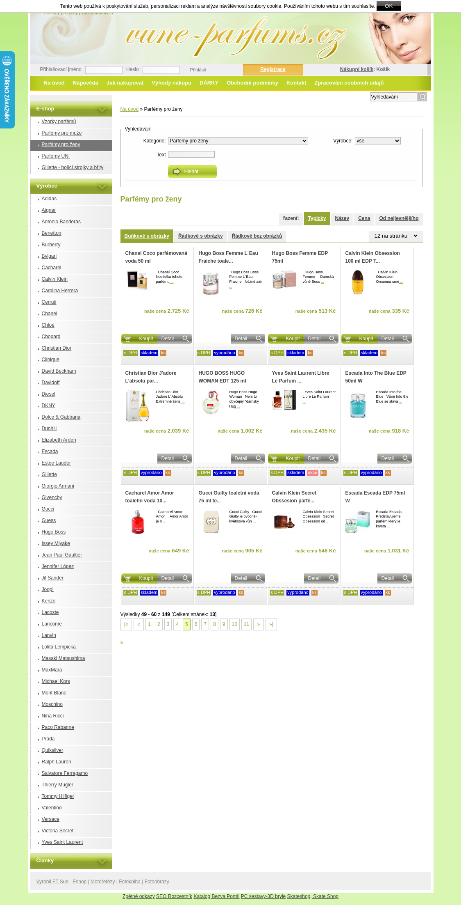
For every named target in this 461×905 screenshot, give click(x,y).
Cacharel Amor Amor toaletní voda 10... (149, 497)
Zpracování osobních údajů (349, 83)
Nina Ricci (53, 716)
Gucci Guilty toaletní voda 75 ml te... (229, 497)
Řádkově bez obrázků (257, 236)
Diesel (48, 394)
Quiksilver (53, 750)
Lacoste (50, 612)
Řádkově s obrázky (200, 236)
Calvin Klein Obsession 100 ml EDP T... (372, 257)
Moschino (52, 704)
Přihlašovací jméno (61, 69)
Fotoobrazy (157, 881)
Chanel (49, 313)
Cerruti (49, 302)
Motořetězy (103, 881)
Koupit (146, 338)
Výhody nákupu (171, 83)
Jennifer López (58, 566)
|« (126, 624)
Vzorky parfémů (59, 121)
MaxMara (52, 670)
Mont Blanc (54, 693)
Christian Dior (57, 348)
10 (234, 624)
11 (246, 624)
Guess (49, 520)
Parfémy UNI (56, 156)
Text (161, 155)
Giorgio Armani (58, 486)
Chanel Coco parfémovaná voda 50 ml (156, 257)
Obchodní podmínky (252, 83)
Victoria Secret (58, 831)
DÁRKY (209, 83)
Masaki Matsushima (63, 658)
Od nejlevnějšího (398, 218)
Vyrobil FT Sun (52, 881)
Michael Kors (56, 681)
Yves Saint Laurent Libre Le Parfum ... (300, 377)
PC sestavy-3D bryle (263, 896)
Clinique (50, 359)
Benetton (51, 233)
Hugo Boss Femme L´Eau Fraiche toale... (228, 257)
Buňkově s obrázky (147, 236)
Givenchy (52, 497)
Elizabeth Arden (59, 440)
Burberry (51, 244)
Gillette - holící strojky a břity (73, 167)
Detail (167, 338)
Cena (364, 218)
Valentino (52, 808)
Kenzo (49, 601)
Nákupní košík (356, 69)
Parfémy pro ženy (61, 144)
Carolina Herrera (60, 290)
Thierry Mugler (57, 785)
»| (271, 624)
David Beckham (59, 371)
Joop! (48, 589)
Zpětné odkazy (139, 896)
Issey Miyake (56, 543)
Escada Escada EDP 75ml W (375, 497)
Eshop (79, 881)
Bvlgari (49, 256)
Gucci (48, 509)
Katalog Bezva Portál (216, 896)
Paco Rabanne (58, 727)
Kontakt (296, 83)
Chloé (48, 325)
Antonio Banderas (61, 222)
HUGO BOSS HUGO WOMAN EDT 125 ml (222, 377)
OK (389, 6)
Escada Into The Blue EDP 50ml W (375, 377)
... (172, 282)
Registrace (272, 69)
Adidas (49, 199)
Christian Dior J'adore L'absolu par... (151, 377)
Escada (50, 451)
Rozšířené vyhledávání (342, 96)
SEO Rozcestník (174, 896)
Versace (50, 819)
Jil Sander (53, 578)
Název (342, 218)
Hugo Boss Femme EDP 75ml (300, 257)
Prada (48, 739)
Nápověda (85, 83)
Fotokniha (130, 881)
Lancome (52, 624)
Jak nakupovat (125, 83)
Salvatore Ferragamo (65, 773)
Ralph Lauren (56, 762)
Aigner (49, 210)
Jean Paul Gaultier (62, 555)
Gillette (49, 474)
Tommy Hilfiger (58, 796)
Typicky (317, 218)
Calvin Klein (55, 279)
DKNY (48, 405)
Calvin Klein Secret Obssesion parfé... (294, 497)
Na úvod (54, 83)
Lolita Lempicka (59, 647)
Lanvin (49, 635)
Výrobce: (342, 141)
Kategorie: (154, 141)
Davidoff (51, 382)
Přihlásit (198, 69)
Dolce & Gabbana (61, 417)
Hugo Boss (54, 532)
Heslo (132, 69)
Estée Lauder (56, 463)
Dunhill (49, 428)
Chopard (51, 336)
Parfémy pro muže (62, 133)
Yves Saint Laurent (62, 842)
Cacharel (51, 267)
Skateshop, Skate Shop (312, 896)
